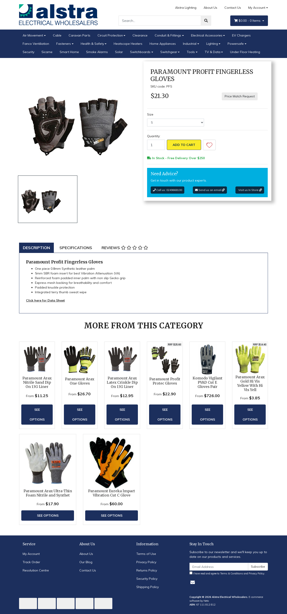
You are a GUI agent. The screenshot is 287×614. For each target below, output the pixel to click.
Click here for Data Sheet (45, 300)
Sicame (46, 52)
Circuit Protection (110, 35)
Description (36, 247)
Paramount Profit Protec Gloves (164, 381)
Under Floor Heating (245, 52)
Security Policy (146, 579)
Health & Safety (92, 44)
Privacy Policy (146, 562)
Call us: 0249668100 (167, 190)
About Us (210, 8)
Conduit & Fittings (168, 35)
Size (150, 114)
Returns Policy (146, 570)
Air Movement (33, 35)
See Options (37, 414)
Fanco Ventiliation (36, 44)
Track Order (31, 562)
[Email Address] (218, 567)
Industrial (189, 44)
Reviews (125, 247)
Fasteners (63, 44)
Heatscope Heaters (128, 44)
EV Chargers (241, 35)
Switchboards (140, 52)
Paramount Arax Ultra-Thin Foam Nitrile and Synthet (48, 493)
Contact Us (232, 8)
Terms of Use (146, 554)
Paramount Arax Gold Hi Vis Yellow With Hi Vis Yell (250, 383)
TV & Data (212, 52)
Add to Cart (184, 145)
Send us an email (210, 190)
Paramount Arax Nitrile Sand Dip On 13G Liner (37, 382)
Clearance (140, 35)
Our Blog (85, 562)
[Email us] (192, 582)
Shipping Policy (147, 587)
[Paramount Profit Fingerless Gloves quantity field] (156, 145)
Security (28, 52)
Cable (57, 35)
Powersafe (236, 44)
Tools (191, 52)
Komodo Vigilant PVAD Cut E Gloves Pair (207, 382)
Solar (119, 52)
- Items (247, 20)
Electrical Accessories (206, 35)
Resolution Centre (36, 570)
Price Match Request (240, 96)
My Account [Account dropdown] (256, 8)
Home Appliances (163, 44)
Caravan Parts (79, 35)
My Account (31, 554)
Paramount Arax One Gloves (79, 381)
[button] (209, 145)
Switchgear (168, 52)
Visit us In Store (250, 190)
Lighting (212, 44)
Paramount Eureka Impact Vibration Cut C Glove (111, 493)
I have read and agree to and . (227, 573)
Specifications (75, 247)
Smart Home (69, 52)
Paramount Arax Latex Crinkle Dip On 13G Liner (122, 382)
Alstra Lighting (185, 8)
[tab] (36, 248)
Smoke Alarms (97, 52)
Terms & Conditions (231, 573)
